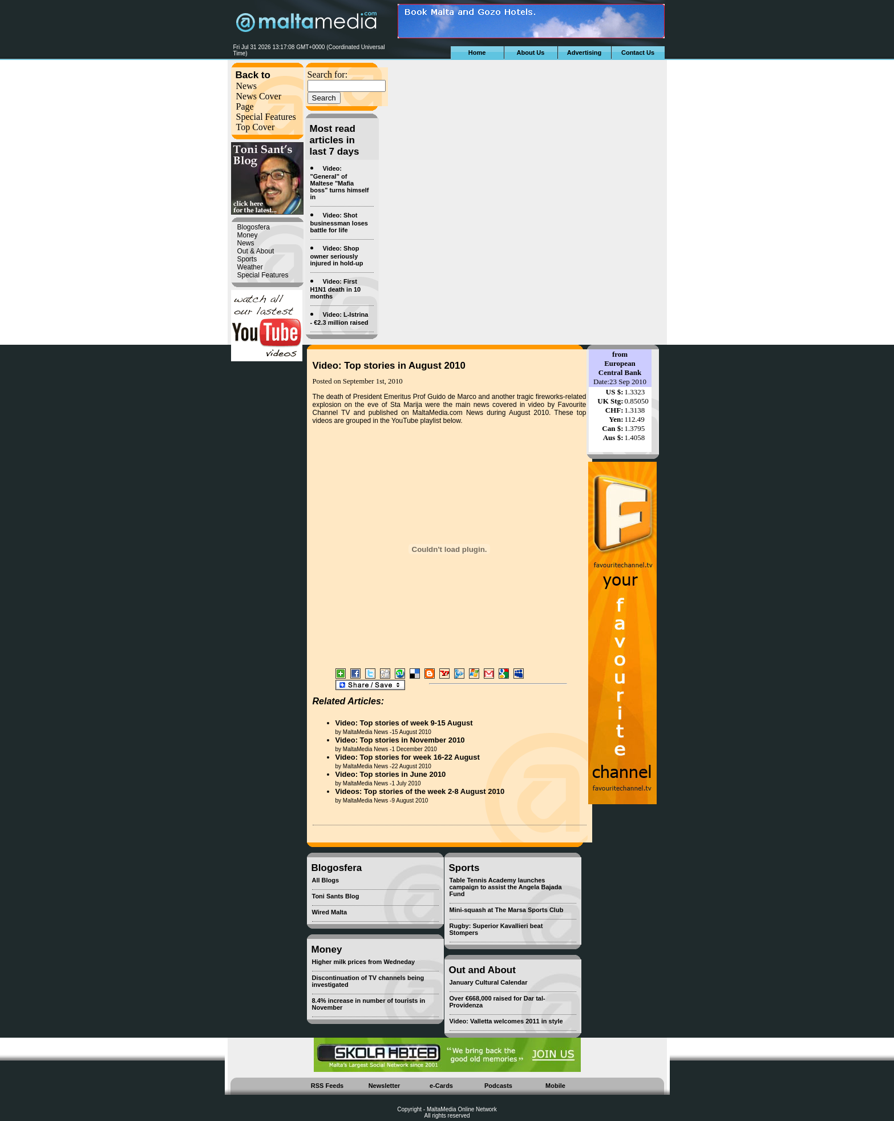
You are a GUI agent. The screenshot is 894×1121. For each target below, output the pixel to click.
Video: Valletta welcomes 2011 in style (506, 1021)
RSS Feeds (327, 1085)
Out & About (255, 251)
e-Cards (441, 1085)
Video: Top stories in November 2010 (400, 740)
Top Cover (255, 127)
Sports (247, 259)
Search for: (328, 74)
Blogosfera (253, 227)
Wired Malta (329, 912)
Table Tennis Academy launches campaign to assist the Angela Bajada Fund (506, 887)
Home (477, 52)
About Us (531, 52)
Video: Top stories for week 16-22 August (407, 757)
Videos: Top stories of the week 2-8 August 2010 (420, 791)
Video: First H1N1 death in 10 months (335, 289)
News (246, 86)
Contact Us (637, 52)
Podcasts (498, 1085)
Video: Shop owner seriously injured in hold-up (336, 256)
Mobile (555, 1085)
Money (247, 235)
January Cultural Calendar (489, 982)
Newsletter (385, 1085)
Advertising (584, 52)
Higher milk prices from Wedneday (363, 961)
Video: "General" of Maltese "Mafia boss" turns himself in (339, 182)
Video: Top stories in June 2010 (390, 774)
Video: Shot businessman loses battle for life (339, 222)
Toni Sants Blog (335, 896)
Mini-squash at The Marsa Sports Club (507, 909)
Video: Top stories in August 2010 (389, 365)
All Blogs (325, 880)
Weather (250, 267)
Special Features (266, 117)
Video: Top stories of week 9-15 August (404, 723)
